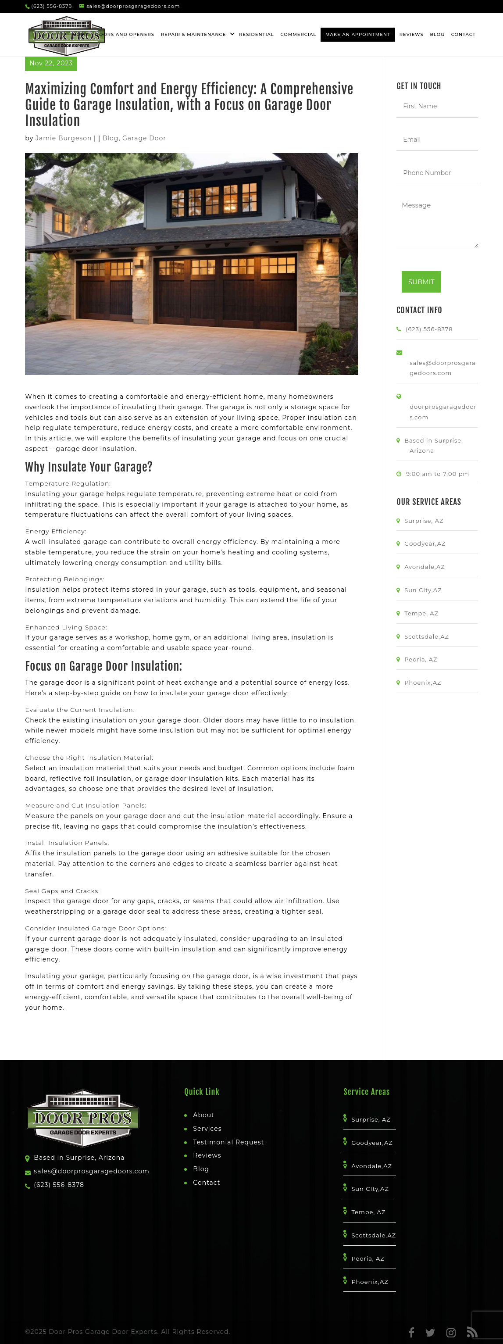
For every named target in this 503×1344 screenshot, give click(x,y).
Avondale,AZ (427, 566)
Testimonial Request (228, 1142)
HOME (80, 34)
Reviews (412, 34)
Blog (437, 34)
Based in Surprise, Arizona (79, 1158)
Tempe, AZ (424, 613)
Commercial (299, 34)
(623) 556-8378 (51, 6)
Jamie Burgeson (64, 138)
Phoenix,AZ (425, 682)
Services (207, 1129)
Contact (463, 34)
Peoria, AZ (423, 659)
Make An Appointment (357, 34)
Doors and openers (124, 34)
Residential (256, 34)
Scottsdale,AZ (429, 636)
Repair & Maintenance (193, 34)
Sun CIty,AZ (426, 589)
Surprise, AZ (426, 520)
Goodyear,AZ (428, 543)
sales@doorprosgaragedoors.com (92, 1171)
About (203, 1115)
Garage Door (144, 138)
